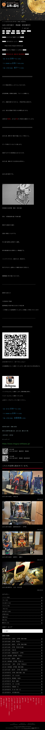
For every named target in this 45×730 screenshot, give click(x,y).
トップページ (41, 701)
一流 (3, 608)
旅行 (3, 620)
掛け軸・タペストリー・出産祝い (9, 707)
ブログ (3, 605)
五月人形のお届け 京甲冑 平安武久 (11, 641)
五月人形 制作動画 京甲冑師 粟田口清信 (12, 667)
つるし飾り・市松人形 (15, 704)
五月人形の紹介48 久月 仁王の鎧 (10, 684)
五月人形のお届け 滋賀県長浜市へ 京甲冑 (12, 653)
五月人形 (4, 611)
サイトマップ (23, 723)
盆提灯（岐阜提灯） (6, 703)
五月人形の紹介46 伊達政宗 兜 (10, 686)
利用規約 (33, 728)
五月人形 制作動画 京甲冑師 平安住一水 (12, 661)
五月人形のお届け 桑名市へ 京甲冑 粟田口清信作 (15, 669)
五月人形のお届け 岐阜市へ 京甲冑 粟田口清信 (14, 644)
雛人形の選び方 (1, 702)
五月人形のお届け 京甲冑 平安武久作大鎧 (12, 647)
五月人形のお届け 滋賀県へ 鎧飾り (11, 658)
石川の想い (39, 701)
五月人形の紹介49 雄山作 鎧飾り (10, 681)
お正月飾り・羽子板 (20, 703)
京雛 (3, 617)
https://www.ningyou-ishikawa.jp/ (14, 45)
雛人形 (33, 700)
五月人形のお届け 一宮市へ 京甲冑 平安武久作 (14, 664)
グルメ (3, 600)
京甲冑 (3, 614)
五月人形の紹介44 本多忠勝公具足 (10, 692)
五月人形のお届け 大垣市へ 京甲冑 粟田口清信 (14, 638)
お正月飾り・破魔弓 (17, 703)
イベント (4, 597)
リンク (14, 723)
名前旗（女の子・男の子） (12, 705)
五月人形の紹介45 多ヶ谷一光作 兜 (11, 689)
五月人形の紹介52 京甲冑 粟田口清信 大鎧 (13, 672)
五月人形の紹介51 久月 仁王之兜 (10, 675)
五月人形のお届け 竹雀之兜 (9, 650)
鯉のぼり (4, 622)
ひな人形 (4, 603)
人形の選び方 (4, 701)
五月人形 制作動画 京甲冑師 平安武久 (12, 655)
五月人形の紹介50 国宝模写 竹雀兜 (11, 678)
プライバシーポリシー (31, 723)
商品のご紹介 (36, 701)
